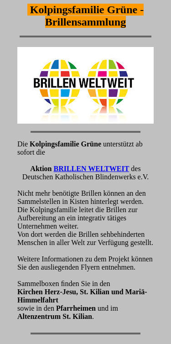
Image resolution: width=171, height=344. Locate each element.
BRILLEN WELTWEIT (91, 168)
